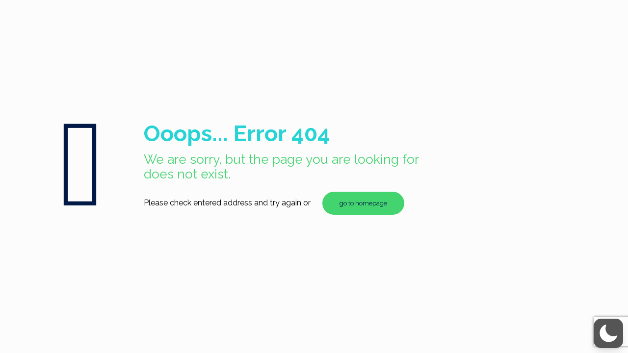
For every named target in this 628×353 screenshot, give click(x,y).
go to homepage (363, 203)
